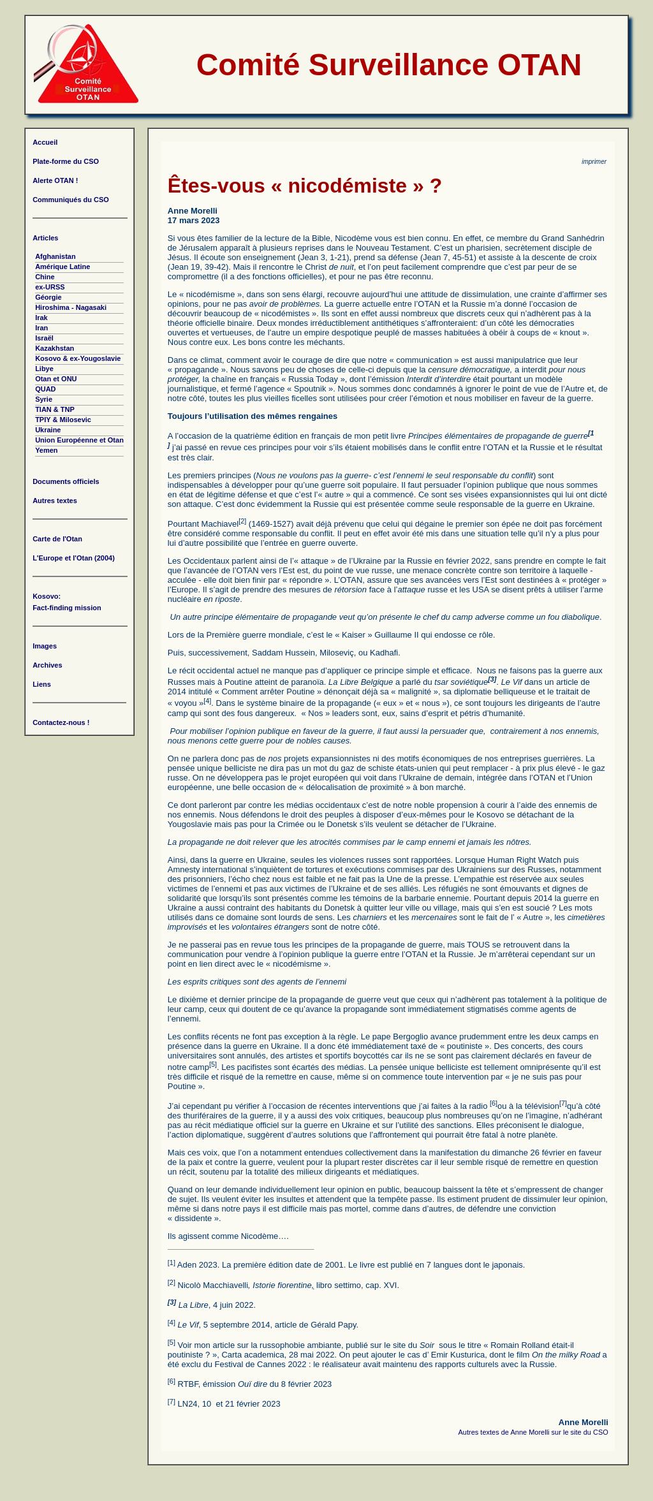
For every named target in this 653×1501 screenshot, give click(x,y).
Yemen (46, 450)
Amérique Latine (62, 266)
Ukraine (48, 430)
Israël (44, 338)
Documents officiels (66, 481)
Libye (44, 368)
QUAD (45, 389)
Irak (41, 317)
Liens (42, 684)
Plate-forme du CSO (66, 161)
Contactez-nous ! (61, 722)
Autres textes (55, 500)
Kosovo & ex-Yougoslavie (78, 358)
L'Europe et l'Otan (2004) (74, 558)
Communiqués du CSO (71, 199)
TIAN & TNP (55, 409)
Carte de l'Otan (57, 539)
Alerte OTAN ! (55, 180)
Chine (45, 277)
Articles (45, 238)
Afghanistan (55, 256)
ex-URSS (49, 287)
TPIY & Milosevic (63, 419)
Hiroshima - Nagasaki (70, 307)
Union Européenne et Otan (79, 440)
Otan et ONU (56, 379)
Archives (47, 665)
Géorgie (48, 297)
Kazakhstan (54, 348)
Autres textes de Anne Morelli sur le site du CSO (533, 1432)
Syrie (43, 399)
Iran (41, 328)
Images (45, 646)
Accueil (45, 142)
